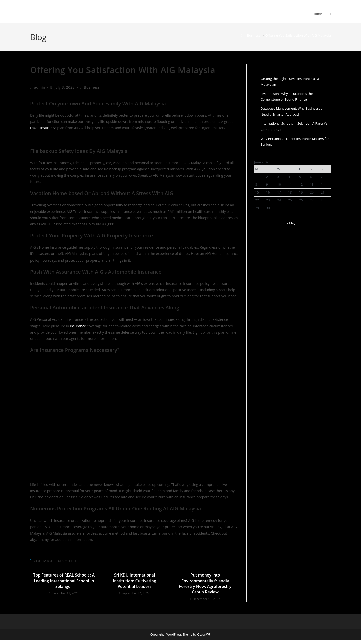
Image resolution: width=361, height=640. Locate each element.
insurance (78, 326)
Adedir (39, 13)
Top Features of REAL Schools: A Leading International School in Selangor (64, 580)
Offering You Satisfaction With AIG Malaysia (298, 35)
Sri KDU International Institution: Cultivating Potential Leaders (134, 580)
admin (39, 87)
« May (291, 223)
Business (92, 87)
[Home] (241, 35)
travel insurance (43, 127)
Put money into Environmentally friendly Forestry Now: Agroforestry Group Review (205, 583)
